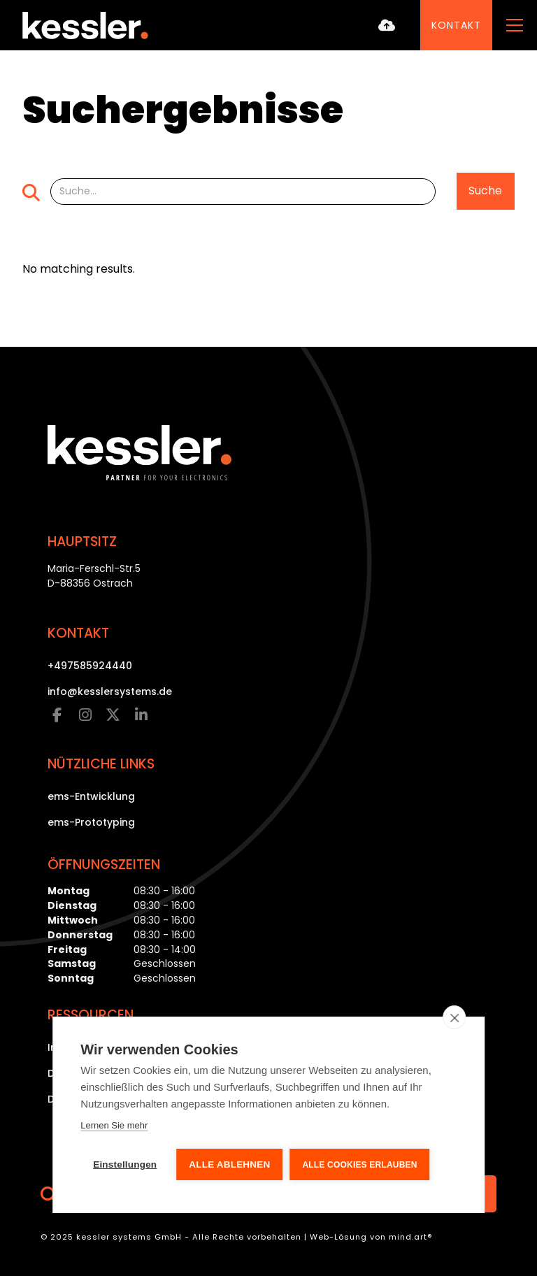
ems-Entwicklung (91, 796)
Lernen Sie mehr (114, 1125)
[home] (85, 25)
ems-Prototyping (91, 822)
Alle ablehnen (229, 1164)
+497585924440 (90, 666)
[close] (454, 1017)
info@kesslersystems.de (110, 691)
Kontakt (456, 25)
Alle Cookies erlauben (359, 1165)
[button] (512, 25)
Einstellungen (125, 1164)
